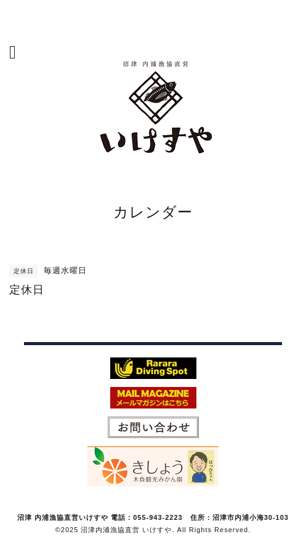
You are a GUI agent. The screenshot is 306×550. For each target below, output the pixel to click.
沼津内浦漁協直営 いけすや (126, 529)
